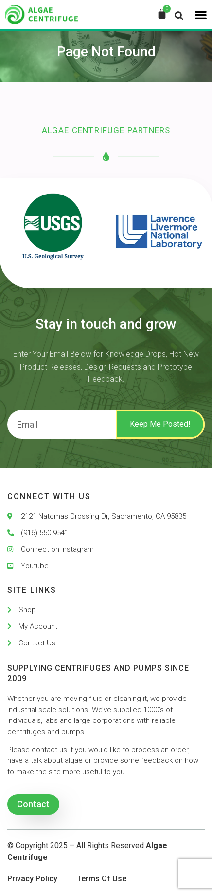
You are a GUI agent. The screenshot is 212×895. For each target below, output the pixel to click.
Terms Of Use (101, 878)
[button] (200, 14)
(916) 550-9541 (45, 532)
